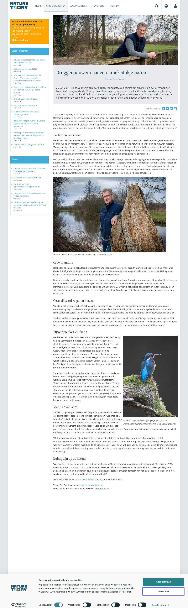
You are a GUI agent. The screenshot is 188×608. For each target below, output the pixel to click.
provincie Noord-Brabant (91, 485)
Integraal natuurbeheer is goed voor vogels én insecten (29, 194)
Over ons (100, 5)
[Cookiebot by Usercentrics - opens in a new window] (19, 602)
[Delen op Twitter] (167, 108)
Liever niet (163, 588)
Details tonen (159, 602)
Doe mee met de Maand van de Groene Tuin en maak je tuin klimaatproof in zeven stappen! (27, 78)
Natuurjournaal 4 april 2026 (25, 69)
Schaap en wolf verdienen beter (27, 177)
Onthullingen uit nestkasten (26, 99)
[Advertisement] (115, 518)
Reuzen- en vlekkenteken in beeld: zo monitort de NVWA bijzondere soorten (30, 90)
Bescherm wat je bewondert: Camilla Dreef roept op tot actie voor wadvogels (29, 123)
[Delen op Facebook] (163, 108)
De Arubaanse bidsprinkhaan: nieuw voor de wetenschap (29, 61)
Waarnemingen (79, 5)
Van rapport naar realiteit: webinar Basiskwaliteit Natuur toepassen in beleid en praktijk (29, 135)
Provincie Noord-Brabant (115, 79)
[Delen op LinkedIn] (171, 108)
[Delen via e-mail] (175, 108)
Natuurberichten (56, 5)
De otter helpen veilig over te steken (29, 144)
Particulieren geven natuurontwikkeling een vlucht (27, 185)
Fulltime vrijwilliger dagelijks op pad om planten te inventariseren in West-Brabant (30, 205)
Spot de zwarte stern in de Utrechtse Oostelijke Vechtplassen (29, 170)
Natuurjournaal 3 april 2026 (25, 105)
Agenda (115, 5)
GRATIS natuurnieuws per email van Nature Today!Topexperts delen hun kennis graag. (28, 33)
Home (38, 5)
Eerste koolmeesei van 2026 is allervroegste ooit (26, 113)
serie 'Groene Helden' (84, 479)
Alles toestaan (163, 579)
